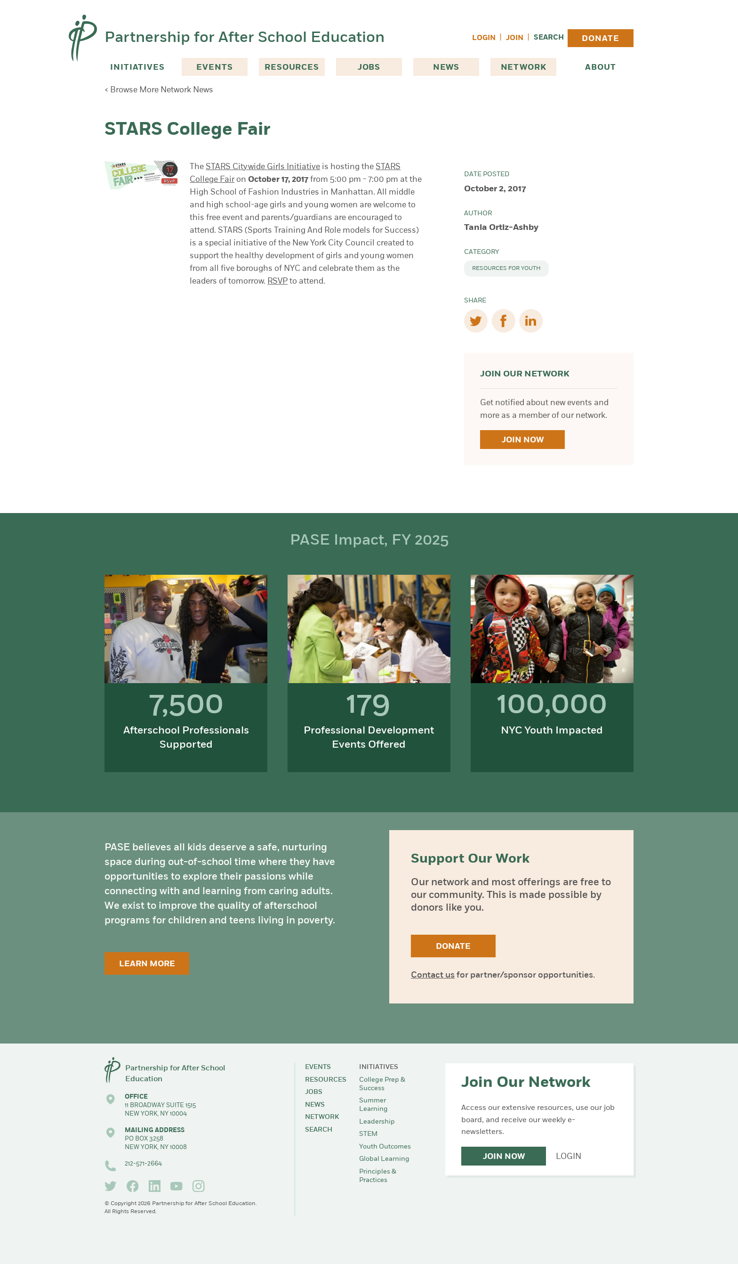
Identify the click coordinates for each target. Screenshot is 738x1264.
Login (484, 38)
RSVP (277, 281)
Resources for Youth (506, 268)
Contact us (433, 975)
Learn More (147, 964)
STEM (368, 1134)
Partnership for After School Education (244, 38)
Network (523, 68)
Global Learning (384, 1159)
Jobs (369, 68)
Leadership (377, 1121)
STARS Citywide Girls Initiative (263, 167)
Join (514, 38)
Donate (600, 39)
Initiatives (137, 68)
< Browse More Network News (158, 90)
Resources (292, 68)
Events (214, 68)
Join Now (523, 440)
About (600, 68)
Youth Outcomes (385, 1146)
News (446, 68)
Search (549, 37)
